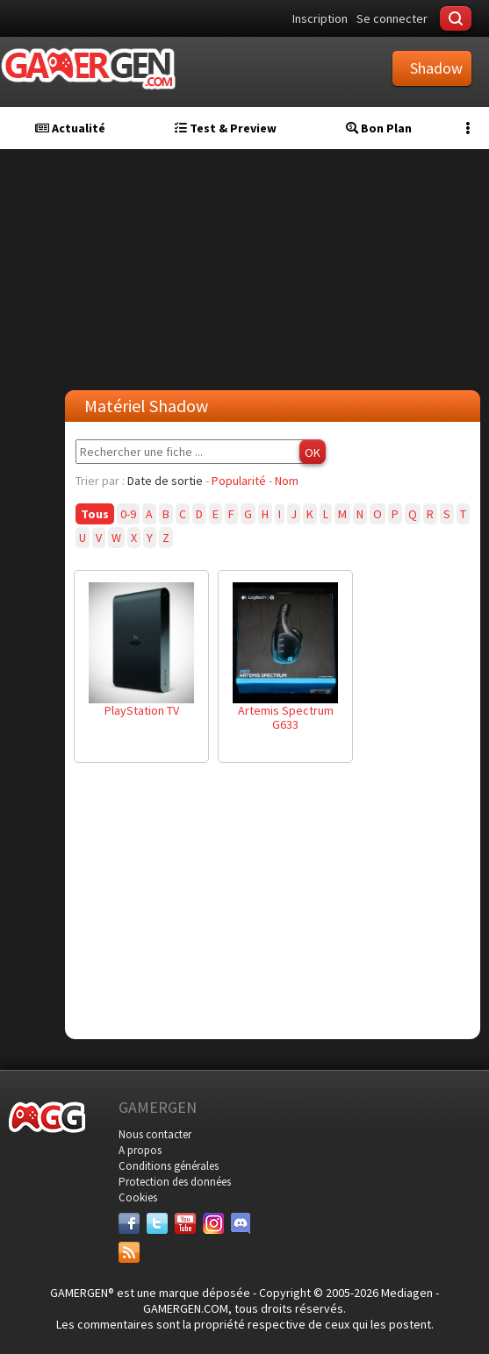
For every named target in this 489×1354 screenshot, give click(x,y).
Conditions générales (169, 1165)
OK (312, 452)
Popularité (239, 480)
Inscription (320, 18)
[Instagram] (213, 1223)
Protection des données (175, 1181)
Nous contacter (155, 1134)
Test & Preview (226, 128)
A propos (140, 1150)
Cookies (138, 1197)
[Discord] (241, 1223)
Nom (286, 480)
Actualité (70, 128)
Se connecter (392, 18)
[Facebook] (129, 1223)
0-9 (128, 514)
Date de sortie (165, 480)
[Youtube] (185, 1223)
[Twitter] (157, 1223)
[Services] (129, 1252)
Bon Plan (379, 128)
